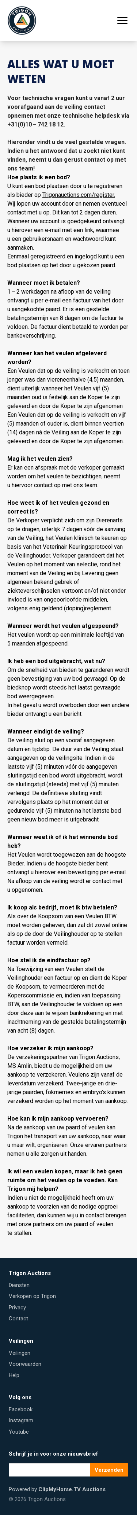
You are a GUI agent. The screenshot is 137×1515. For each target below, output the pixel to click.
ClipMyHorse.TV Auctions (72, 1489)
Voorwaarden (25, 1364)
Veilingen (19, 1353)
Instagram (21, 1420)
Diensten (19, 1285)
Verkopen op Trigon (32, 1296)
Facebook (21, 1409)
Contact (18, 1318)
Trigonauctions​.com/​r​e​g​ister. (78, 194)
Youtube (19, 1431)
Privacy (17, 1307)
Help (14, 1375)
